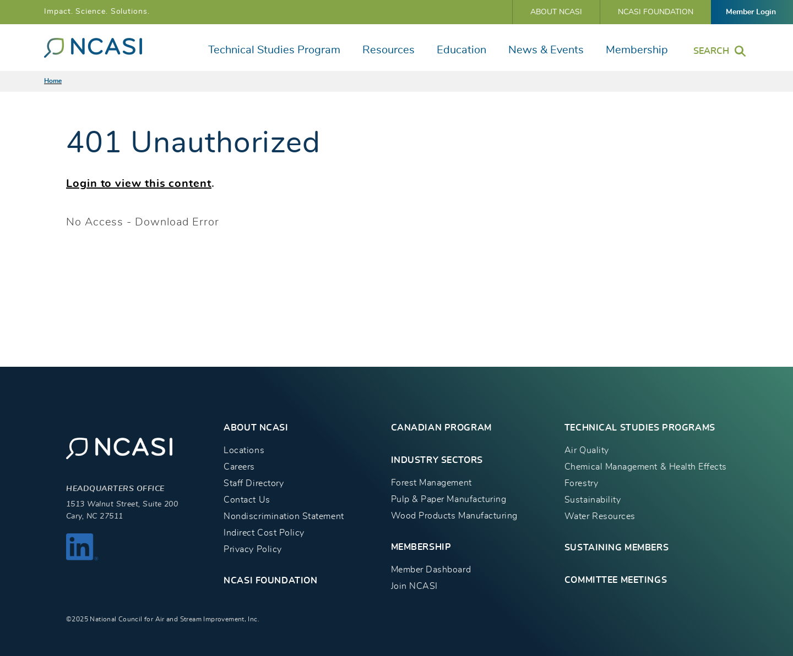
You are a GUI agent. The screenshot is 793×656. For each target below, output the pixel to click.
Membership (637, 50)
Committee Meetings (615, 580)
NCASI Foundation (655, 12)
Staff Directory (254, 483)
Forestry (581, 483)
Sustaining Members (616, 547)
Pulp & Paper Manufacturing (449, 499)
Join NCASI (414, 586)
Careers (239, 466)
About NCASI (556, 12)
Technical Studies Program (274, 50)
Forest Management (431, 482)
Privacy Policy (252, 549)
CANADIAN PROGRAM (441, 427)
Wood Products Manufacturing (454, 515)
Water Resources (600, 516)
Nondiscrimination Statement (284, 516)
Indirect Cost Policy (264, 532)
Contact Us (247, 499)
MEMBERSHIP (421, 547)
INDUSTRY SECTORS (437, 460)
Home (53, 81)
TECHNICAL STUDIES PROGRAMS (639, 427)
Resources (388, 50)
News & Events (546, 50)
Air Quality (586, 450)
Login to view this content (138, 183)
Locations (244, 450)
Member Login (751, 12)
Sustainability (592, 499)
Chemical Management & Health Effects (645, 466)
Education (461, 50)
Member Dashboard (431, 569)
